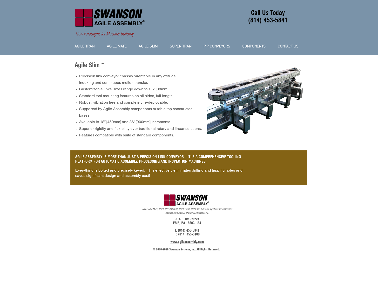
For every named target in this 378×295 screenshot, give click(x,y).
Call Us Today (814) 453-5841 (268, 16)
